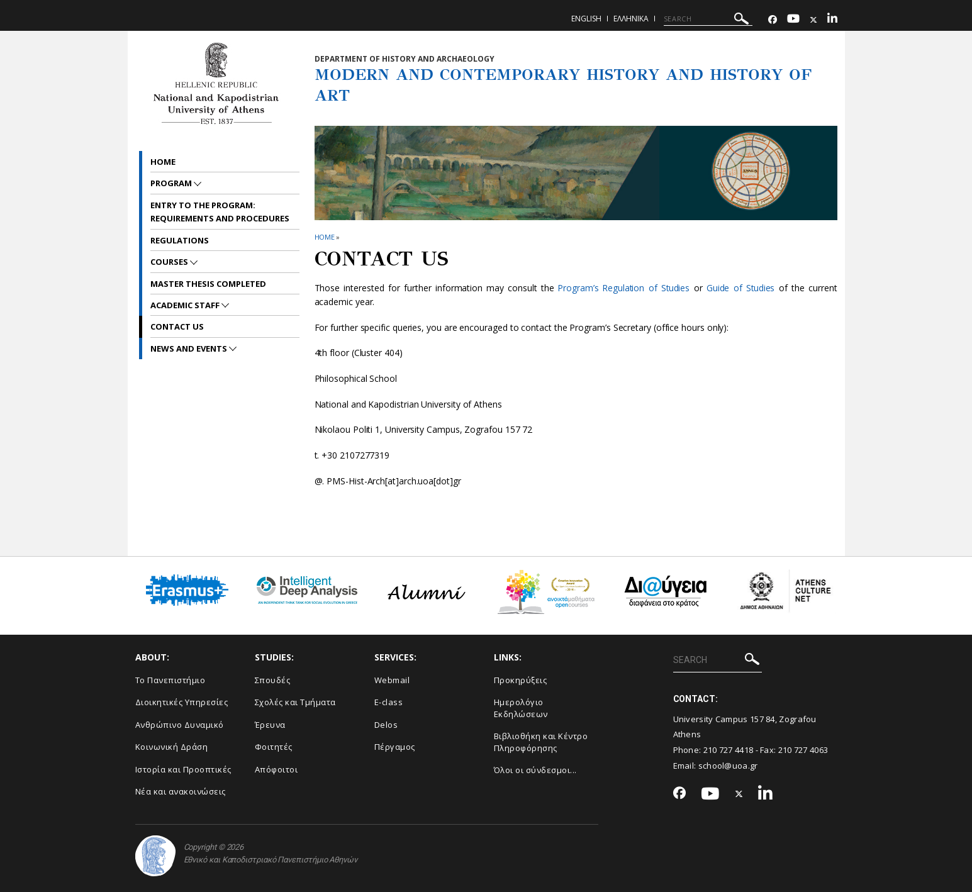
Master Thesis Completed (208, 283)
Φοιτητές (274, 746)
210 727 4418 (728, 749)
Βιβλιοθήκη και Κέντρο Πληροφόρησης (541, 742)
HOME (325, 237)
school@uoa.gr (728, 765)
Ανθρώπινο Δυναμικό (179, 724)
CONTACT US (177, 326)
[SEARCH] (708, 19)
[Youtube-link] (793, 19)
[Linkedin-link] (832, 19)
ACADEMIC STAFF (185, 305)
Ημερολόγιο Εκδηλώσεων (521, 708)
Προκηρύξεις (520, 680)
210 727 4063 (803, 749)
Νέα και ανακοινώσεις (180, 791)
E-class (388, 702)
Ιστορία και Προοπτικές (183, 769)
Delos (386, 724)
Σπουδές (273, 680)
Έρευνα (270, 724)
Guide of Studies (741, 288)
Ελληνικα (631, 18)
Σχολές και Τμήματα (295, 702)
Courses (170, 261)
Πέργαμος (394, 746)
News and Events (189, 348)
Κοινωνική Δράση (171, 746)
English (586, 18)
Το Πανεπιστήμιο (170, 680)
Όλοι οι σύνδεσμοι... (535, 770)
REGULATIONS (179, 240)
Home (163, 161)
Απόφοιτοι (276, 769)
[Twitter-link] (813, 19)
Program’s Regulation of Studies (623, 288)
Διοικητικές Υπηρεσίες (181, 702)
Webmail (392, 680)
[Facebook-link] (772, 19)
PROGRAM (172, 183)
